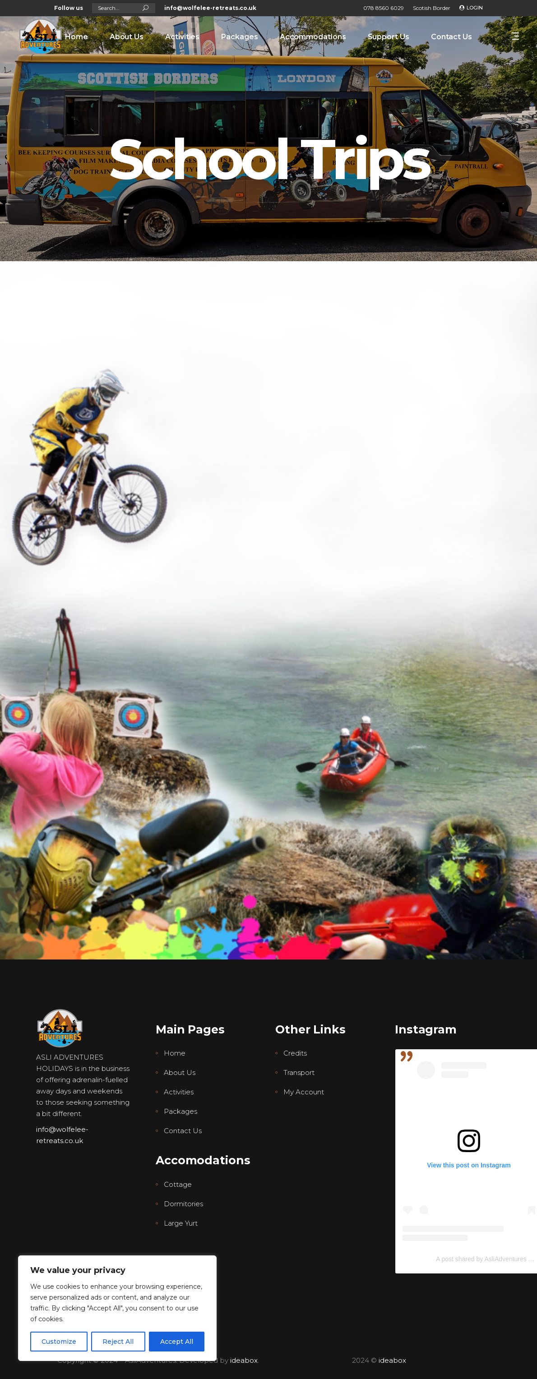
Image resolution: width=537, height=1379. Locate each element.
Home (174, 1053)
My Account (303, 1092)
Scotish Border (431, 8)
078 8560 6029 (383, 8)
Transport (299, 1072)
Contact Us (183, 1130)
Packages (180, 1111)
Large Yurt (181, 1223)
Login (475, 8)
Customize (59, 1341)
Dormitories (183, 1203)
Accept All (176, 1341)
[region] (117, 1308)
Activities (179, 1092)
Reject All (118, 1341)
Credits (295, 1053)
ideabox (244, 1360)
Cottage (178, 1184)
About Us (179, 1072)
